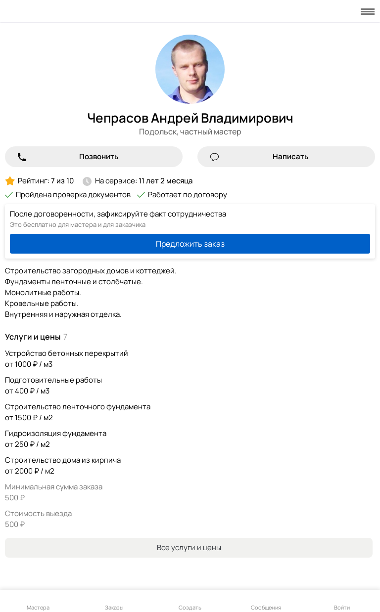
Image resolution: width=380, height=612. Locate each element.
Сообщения (266, 601)
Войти (342, 601)
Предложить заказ (190, 243)
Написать (290, 156)
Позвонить (98, 156)
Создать (190, 601)
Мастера (38, 601)
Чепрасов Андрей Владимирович (190, 118)
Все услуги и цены (189, 547)
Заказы (114, 601)
